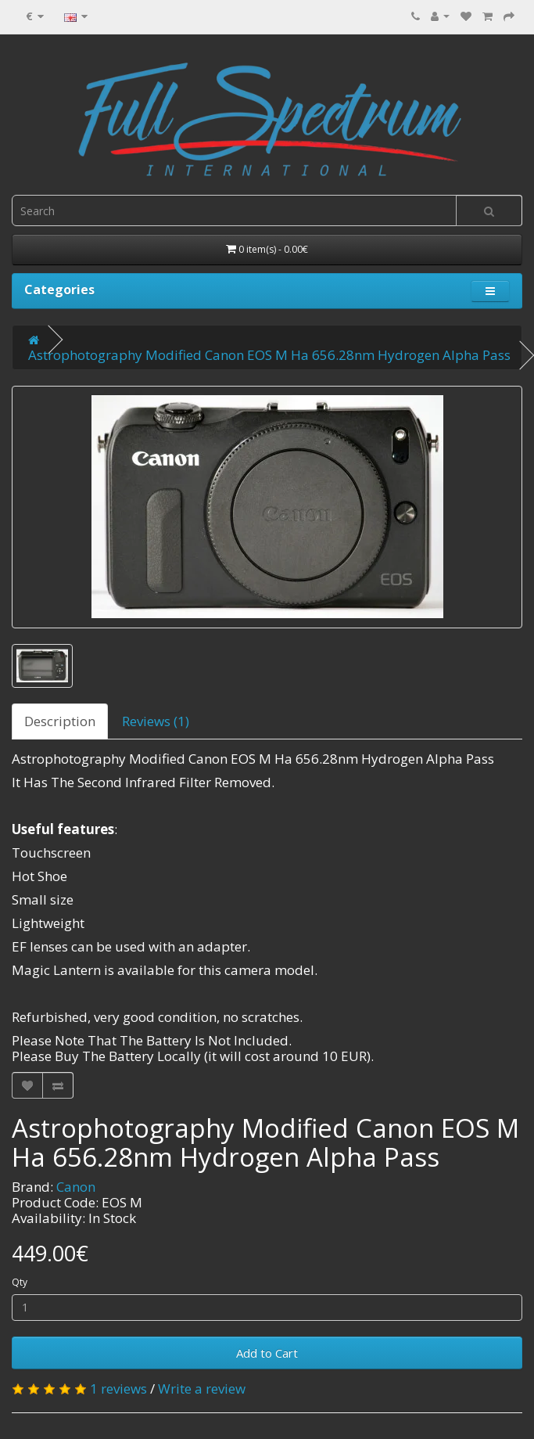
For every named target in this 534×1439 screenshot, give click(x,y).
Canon (75, 1187)
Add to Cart (267, 1353)
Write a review (201, 1389)
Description (59, 721)
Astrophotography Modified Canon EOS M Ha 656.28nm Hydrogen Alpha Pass (269, 355)
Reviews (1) (155, 721)
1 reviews (118, 1389)
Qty (19, 1282)
